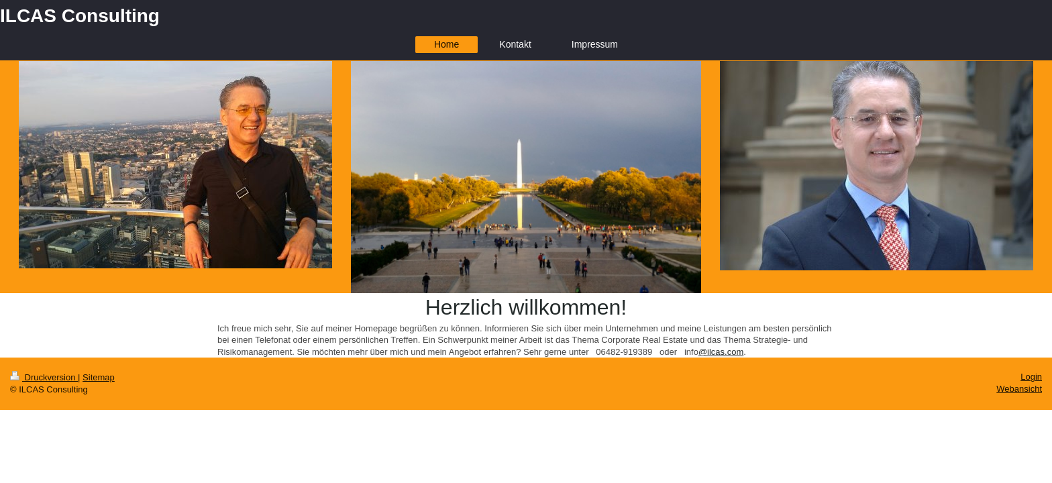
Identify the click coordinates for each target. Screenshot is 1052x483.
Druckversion (44, 377)
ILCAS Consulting (80, 15)
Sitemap (99, 377)
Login (1031, 377)
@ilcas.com (720, 352)
